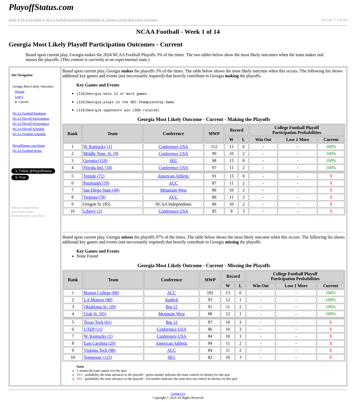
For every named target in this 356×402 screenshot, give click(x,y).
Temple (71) (93, 176)
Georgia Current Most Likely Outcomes (129, 20)
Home (12, 20)
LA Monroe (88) (98, 299)
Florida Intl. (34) (97, 167)
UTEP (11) (93, 329)
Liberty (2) (92, 211)
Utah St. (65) (95, 313)
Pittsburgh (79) (96, 183)
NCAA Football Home (27, 151)
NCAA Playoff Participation (30, 118)
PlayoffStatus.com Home (28, 146)
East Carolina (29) (99, 343)
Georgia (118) (95, 160)
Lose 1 (19, 97)
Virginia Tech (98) (99, 350)
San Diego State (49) (101, 190)
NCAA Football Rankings (29, 113)
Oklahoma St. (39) (100, 306)
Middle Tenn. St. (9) (100, 153)
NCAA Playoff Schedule (28, 129)
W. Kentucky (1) (97, 146)
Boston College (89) (101, 292)
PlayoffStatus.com (41, 7)
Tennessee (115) (98, 357)
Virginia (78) (94, 197)
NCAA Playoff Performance (30, 124)
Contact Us (178, 394)
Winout (20, 91)
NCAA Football (29, 20)
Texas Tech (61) (97, 322)
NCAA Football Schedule (29, 134)
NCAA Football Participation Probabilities (71, 20)
